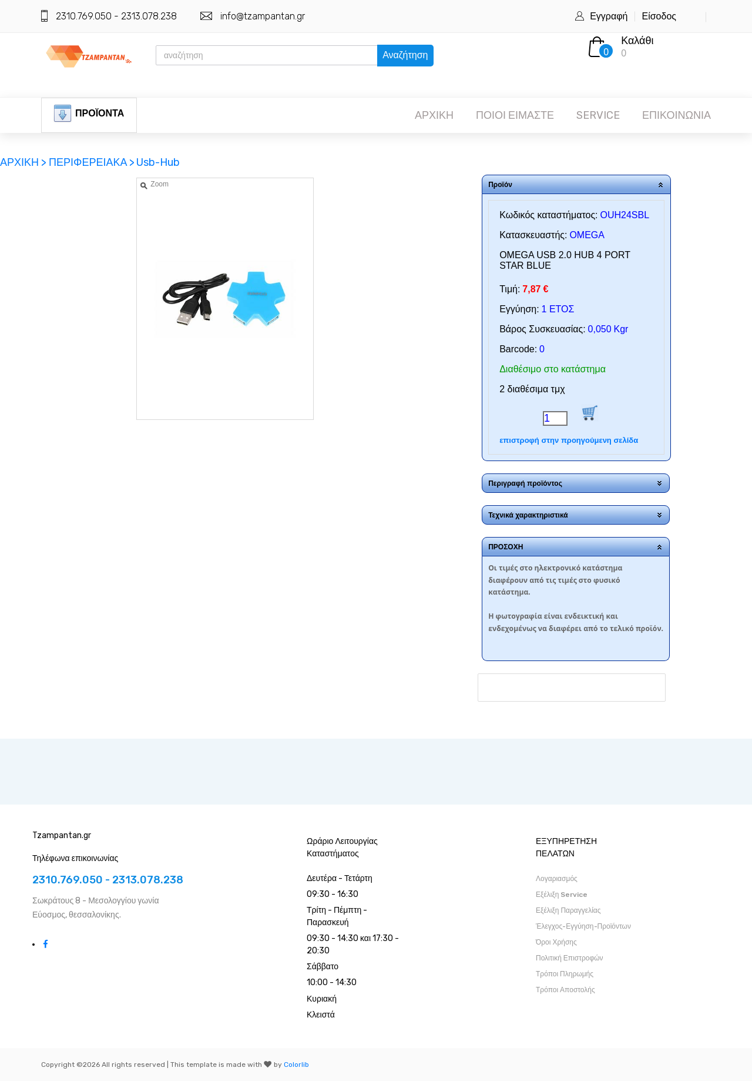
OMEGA (587, 235)
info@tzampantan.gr (262, 16)
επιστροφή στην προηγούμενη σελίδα (568, 440)
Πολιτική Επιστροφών (569, 958)
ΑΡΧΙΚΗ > (24, 162)
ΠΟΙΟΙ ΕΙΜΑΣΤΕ (515, 115)
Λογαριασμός (557, 879)
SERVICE (598, 115)
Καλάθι (637, 40)
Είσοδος (659, 16)
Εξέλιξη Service (562, 894)
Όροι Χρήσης (556, 942)
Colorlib (296, 1064)
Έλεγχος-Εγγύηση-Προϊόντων (583, 926)
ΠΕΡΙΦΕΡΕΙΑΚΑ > (92, 162)
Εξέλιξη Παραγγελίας (568, 910)
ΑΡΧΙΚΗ (434, 115)
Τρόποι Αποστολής (565, 990)
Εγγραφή (608, 16)
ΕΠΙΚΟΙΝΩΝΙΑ (676, 115)
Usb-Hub (158, 162)
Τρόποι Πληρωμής (564, 974)
